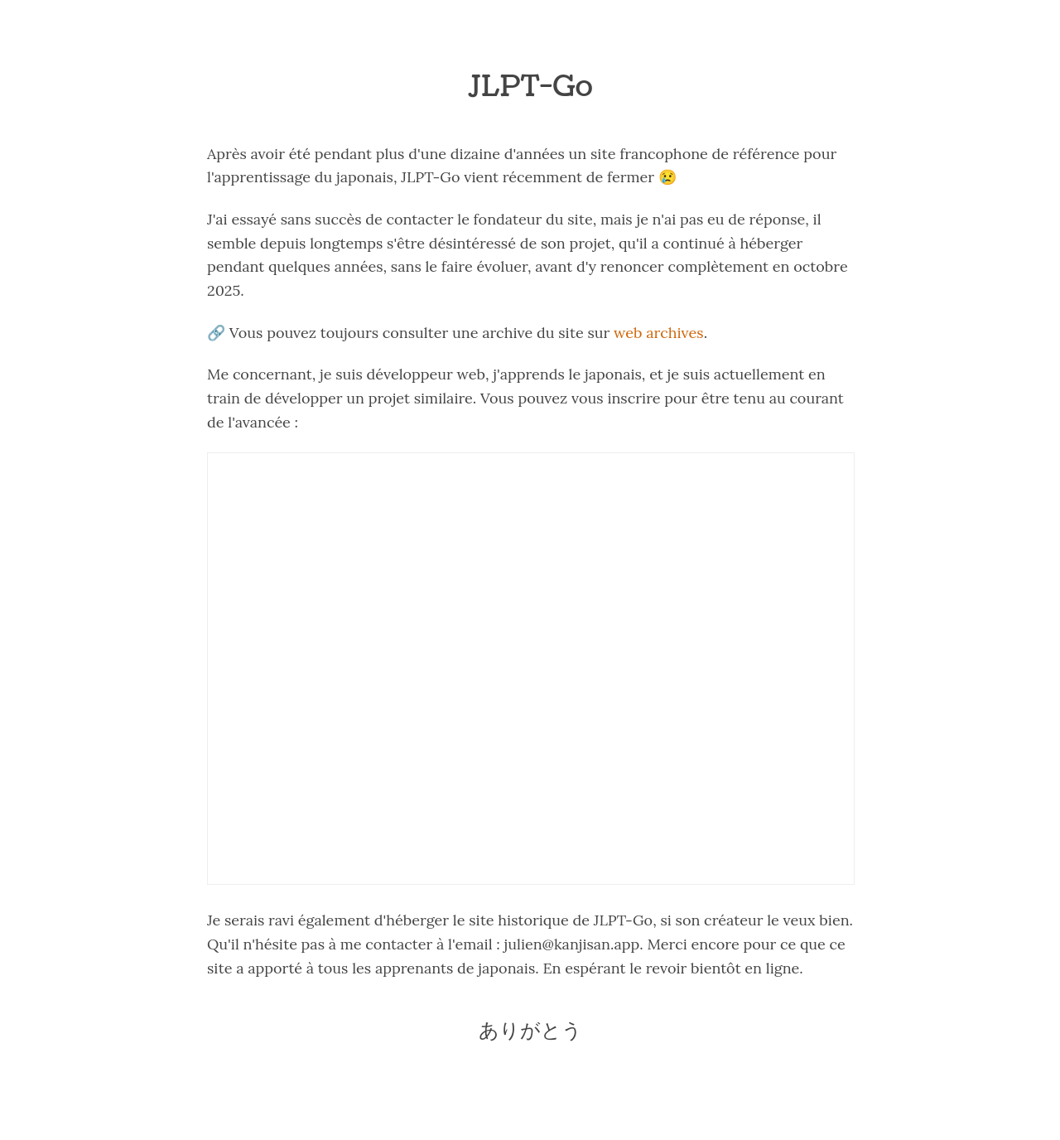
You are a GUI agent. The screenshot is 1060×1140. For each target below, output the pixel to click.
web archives (659, 332)
